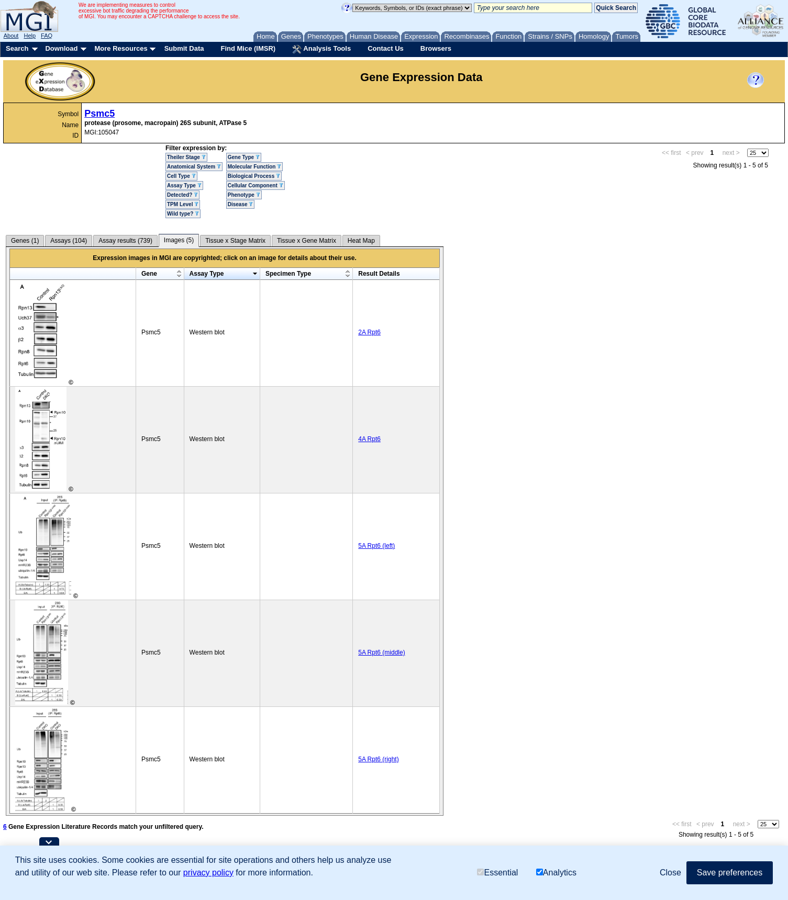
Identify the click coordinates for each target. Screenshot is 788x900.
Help (30, 35)
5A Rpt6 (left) (376, 545)
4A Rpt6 (369, 439)
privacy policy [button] (208, 872)
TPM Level (182, 204)
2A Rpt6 (369, 332)
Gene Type (244, 157)
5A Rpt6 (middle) (381, 652)
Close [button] (670, 872)
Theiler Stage (186, 157)
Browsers (435, 48)
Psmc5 (99, 113)
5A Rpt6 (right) (378, 759)
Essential (497, 872)
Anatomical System (194, 167)
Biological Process (254, 176)
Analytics (556, 872)
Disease (240, 204)
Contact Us (386, 48)
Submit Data (184, 48)
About (11, 35)
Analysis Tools (321, 49)
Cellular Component (255, 185)
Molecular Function (254, 167)
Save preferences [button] (729, 872)
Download (61, 48)
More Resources (120, 48)
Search (17, 48)
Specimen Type (288, 273)
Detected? (182, 195)
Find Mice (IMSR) (247, 48)
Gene (149, 273)
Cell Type (181, 176)
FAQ (46, 35)
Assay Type (184, 185)
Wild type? (183, 214)
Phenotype (244, 195)
